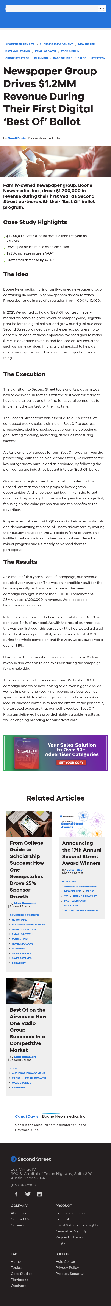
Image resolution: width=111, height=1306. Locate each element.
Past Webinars (75, 900)
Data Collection (17, 51)
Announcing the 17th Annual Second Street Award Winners (81, 853)
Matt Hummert (25, 903)
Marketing (20, 938)
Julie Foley (74, 870)
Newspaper (86, 44)
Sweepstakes (22, 958)
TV (66, 896)
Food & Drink (70, 51)
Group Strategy (17, 58)
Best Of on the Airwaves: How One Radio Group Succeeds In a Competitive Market (28, 1030)
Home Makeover (23, 943)
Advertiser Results (19, 44)
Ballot (15, 1068)
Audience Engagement (56, 44)
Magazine (69, 881)
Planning (41, 58)
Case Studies (62, 58)
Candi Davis (17, 138)
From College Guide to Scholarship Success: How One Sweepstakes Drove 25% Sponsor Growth (27, 870)
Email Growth (45, 51)
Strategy (98, 58)
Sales (82, 58)
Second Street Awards (81, 910)
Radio (90, 891)
